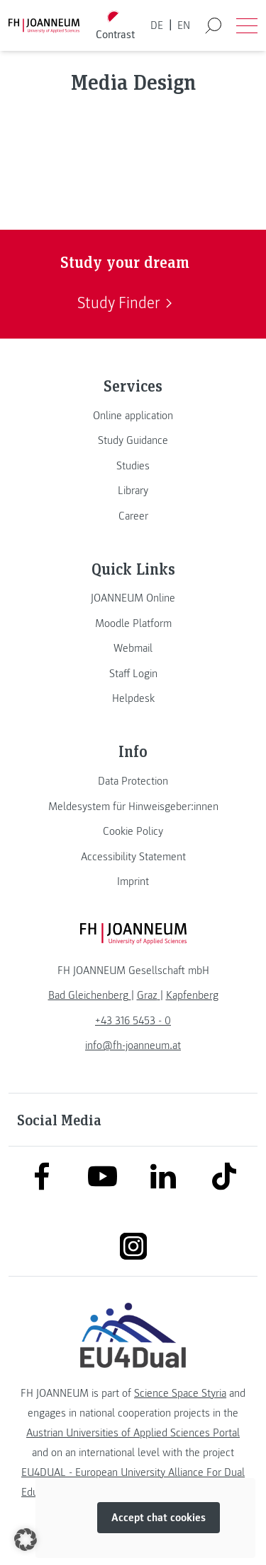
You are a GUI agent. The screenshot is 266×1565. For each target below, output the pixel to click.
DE (156, 25)
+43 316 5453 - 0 (133, 1021)
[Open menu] (246, 25)
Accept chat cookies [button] (158, 1518)
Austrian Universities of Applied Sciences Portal (133, 1433)
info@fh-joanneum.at (133, 1045)
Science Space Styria (180, 1393)
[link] (133, 416)
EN (183, 25)
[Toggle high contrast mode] (115, 26)
